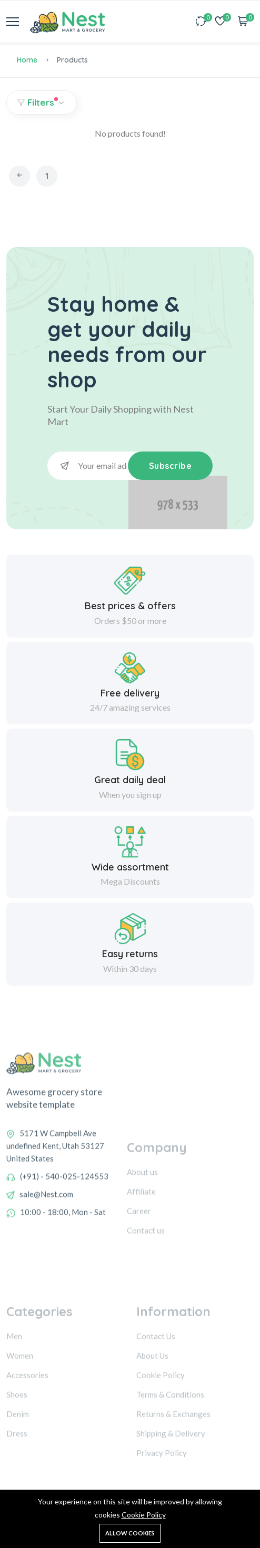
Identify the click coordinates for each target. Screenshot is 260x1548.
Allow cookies (130, 1533)
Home (27, 60)
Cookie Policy (144, 1514)
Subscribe (170, 465)
